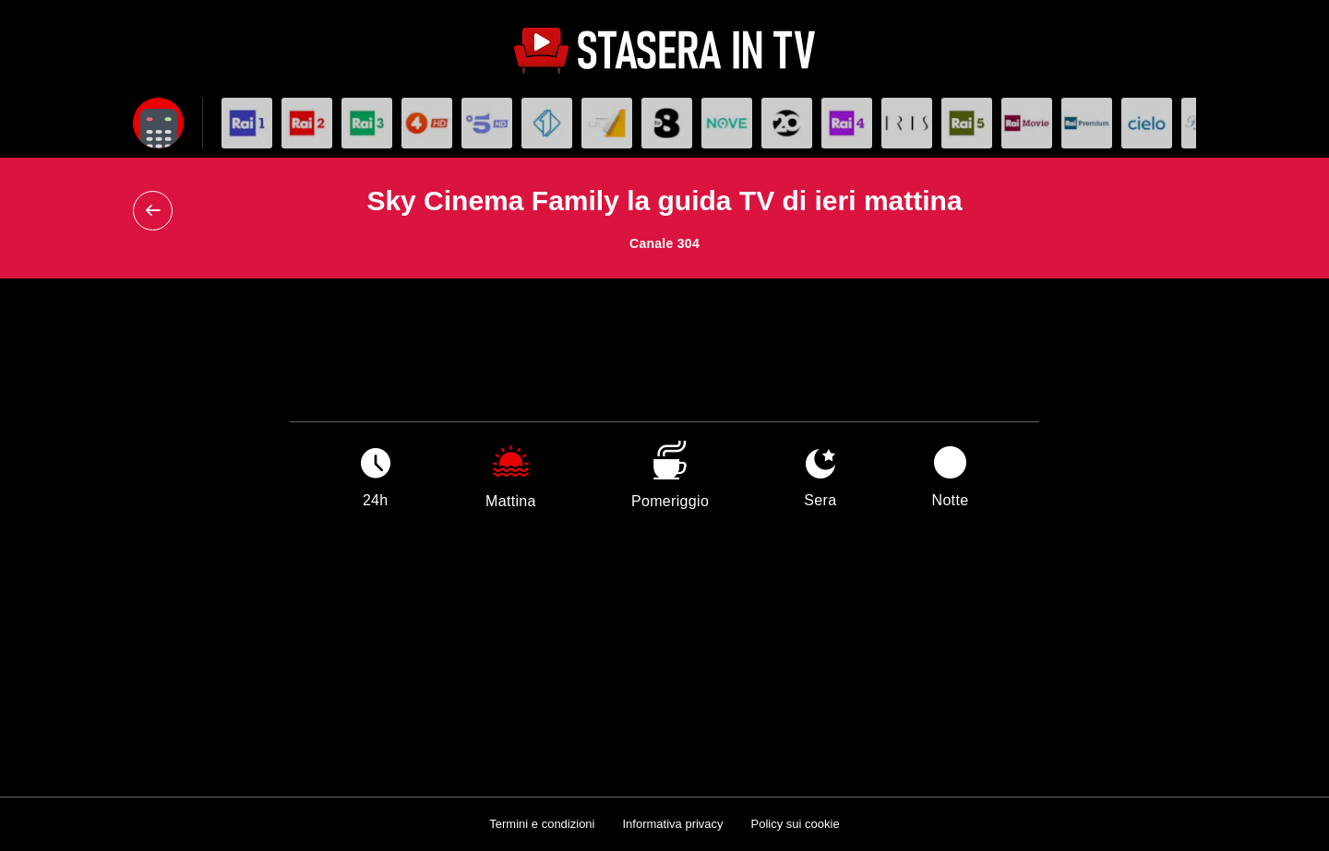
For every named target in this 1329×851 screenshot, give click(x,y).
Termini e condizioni (541, 824)
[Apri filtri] (158, 123)
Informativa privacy (672, 824)
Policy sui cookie (795, 824)
